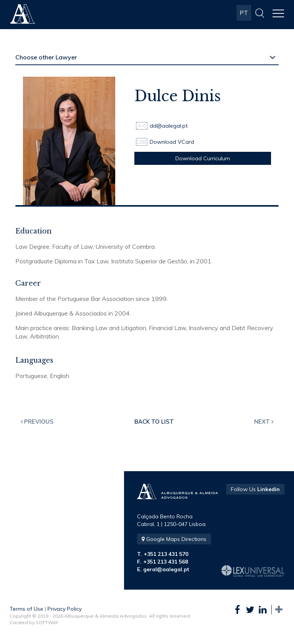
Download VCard (172, 141)
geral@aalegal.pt (166, 569)
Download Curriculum (202, 158)
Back (154, 421)
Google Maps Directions (174, 539)
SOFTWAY (47, 622)
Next (263, 421)
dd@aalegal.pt (169, 125)
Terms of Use (26, 608)
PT (244, 12)
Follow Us (255, 489)
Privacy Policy (64, 608)
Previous (37, 421)
